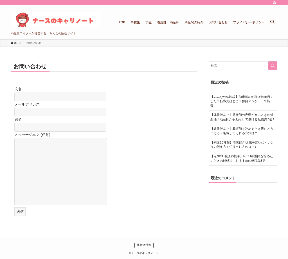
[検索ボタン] (272, 22)
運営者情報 (144, 245)
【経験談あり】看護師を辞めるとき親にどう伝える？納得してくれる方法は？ (241, 131)
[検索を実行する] (272, 65)
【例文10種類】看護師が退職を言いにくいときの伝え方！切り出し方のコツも (242, 145)
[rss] (274, 2)
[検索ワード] (243, 65)
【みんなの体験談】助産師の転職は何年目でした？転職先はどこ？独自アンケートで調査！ (241, 101)
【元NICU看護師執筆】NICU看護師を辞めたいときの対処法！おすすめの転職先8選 (241, 158)
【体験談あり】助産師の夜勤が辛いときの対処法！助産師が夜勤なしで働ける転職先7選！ (242, 117)
